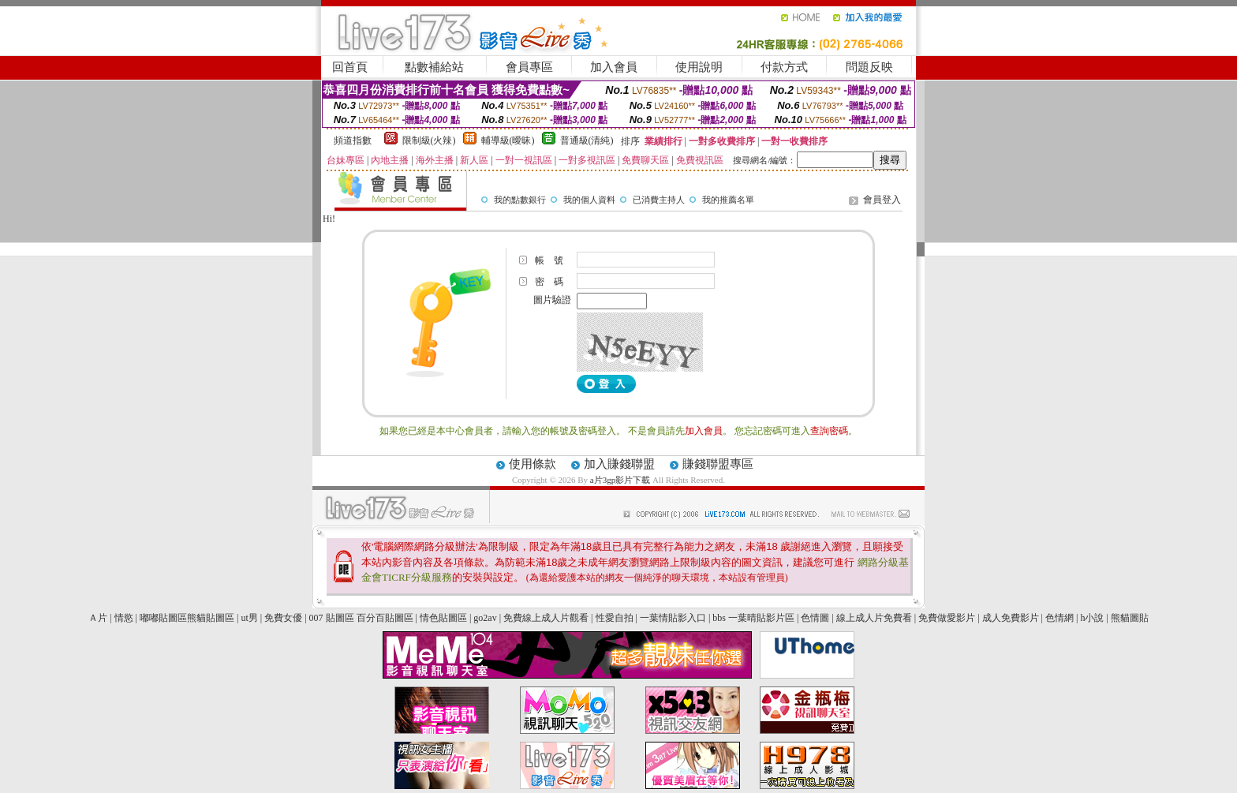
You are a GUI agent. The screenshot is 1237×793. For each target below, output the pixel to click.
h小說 (1092, 617)
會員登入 (882, 199)
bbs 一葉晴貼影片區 (753, 617)
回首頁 (350, 67)
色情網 (1059, 617)
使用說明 (699, 67)
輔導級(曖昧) (508, 140)
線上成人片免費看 (874, 617)
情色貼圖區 (443, 617)
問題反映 (869, 67)
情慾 (123, 617)
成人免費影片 (1010, 617)
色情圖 (815, 617)
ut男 (249, 617)
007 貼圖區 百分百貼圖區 (361, 617)
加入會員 (613, 67)
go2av (484, 617)
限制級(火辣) (429, 140)
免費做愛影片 (946, 617)
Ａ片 (97, 617)
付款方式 (784, 67)
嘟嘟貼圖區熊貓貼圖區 (187, 617)
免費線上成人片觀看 (546, 617)
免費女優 (283, 617)
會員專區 (529, 67)
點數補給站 (434, 67)
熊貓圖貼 (1130, 617)
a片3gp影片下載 (621, 479)
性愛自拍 (614, 617)
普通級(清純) (587, 140)
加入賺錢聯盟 (619, 464)
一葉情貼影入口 (673, 617)
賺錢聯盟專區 (717, 464)
